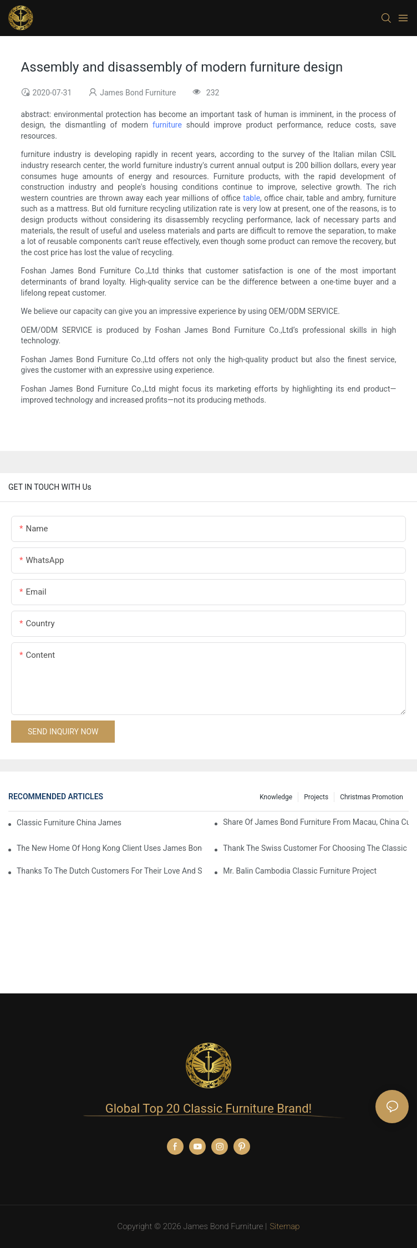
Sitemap (284, 1226)
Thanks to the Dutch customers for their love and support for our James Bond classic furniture (109, 870)
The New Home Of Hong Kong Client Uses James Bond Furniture (109, 848)
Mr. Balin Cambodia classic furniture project (300, 870)
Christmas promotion (371, 797)
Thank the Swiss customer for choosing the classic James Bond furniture (316, 848)
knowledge (276, 797)
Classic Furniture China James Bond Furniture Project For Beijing (70, 822)
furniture (167, 124)
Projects (316, 797)
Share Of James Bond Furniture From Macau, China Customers (316, 822)
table (251, 198)
